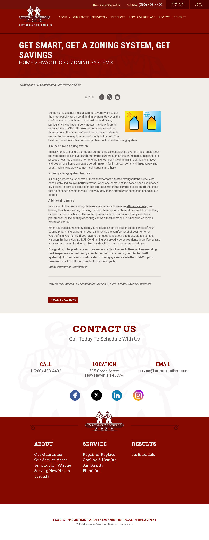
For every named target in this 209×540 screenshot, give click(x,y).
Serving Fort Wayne (52, 465)
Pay (199, 4)
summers (145, 283)
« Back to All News (63, 299)
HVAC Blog (52, 62)
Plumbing (92, 471)
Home (27, 62)
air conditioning (85, 283)
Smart (121, 283)
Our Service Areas (50, 460)
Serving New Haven (52, 471)
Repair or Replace (142, 17)
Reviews (164, 17)
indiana (69, 283)
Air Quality (93, 465)
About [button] (64, 17)
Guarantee (81, 17)
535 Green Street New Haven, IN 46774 (104, 373)
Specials (41, 476)
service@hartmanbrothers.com (163, 371)
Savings (132, 283)
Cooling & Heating (100, 460)
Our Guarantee (48, 454)
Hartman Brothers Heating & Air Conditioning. (75, 239)
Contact (180, 17)
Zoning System (106, 283)
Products (118, 17)
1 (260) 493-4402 (45, 371)
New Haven (55, 283)
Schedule (177, 4)
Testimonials (143, 454)
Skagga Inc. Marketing (105, 524)
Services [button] (99, 17)
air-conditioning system (122, 151)
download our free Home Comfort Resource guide (82, 261)
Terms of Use (126, 524)
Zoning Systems (92, 62)
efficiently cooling (137, 206)
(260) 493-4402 (151, 4)
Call (131, 5)
